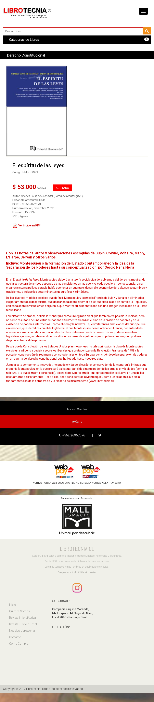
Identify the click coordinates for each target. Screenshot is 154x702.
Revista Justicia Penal (23, 624)
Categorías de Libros (24, 40)
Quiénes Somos (19, 611)
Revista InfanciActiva (22, 617)
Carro (77, 421)
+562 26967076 (73, 435)
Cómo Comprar (19, 643)
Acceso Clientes (77, 409)
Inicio (12, 604)
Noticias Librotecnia (22, 630)
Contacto (15, 637)
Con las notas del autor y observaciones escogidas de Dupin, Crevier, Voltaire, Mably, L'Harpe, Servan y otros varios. (75, 255)
